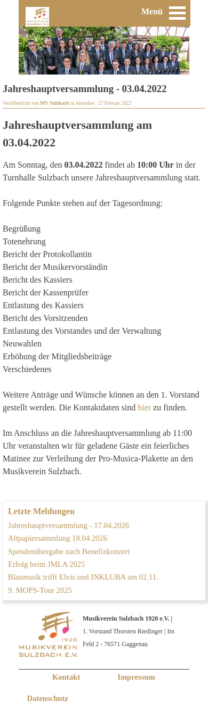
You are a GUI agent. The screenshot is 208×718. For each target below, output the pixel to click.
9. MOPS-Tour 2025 (40, 590)
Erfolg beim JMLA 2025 (46, 564)
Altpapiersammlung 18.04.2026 (57, 538)
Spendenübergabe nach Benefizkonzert (69, 551)
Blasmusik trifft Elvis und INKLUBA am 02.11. (83, 577)
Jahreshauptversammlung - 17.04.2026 (68, 525)
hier (144, 407)
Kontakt (66, 677)
